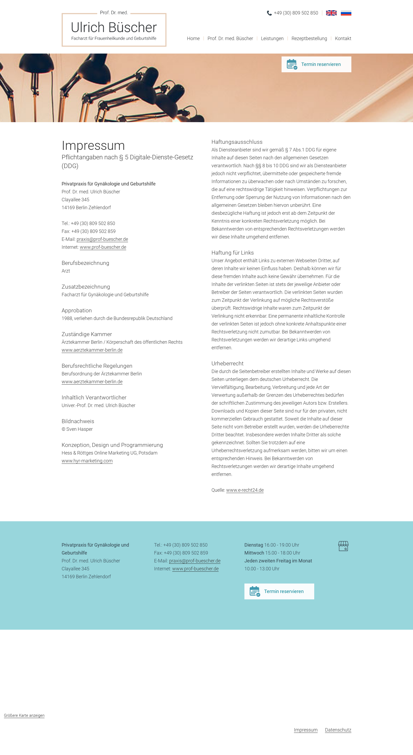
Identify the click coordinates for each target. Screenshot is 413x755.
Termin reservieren (321, 64)
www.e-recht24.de (245, 490)
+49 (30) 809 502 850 (296, 13)
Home (193, 38)
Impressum (306, 730)
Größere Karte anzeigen (24, 715)
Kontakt (343, 38)
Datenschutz (338, 730)
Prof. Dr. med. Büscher (230, 38)
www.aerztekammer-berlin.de (92, 350)
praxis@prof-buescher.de (102, 239)
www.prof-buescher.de (103, 247)
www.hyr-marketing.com (87, 460)
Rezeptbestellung (309, 38)
